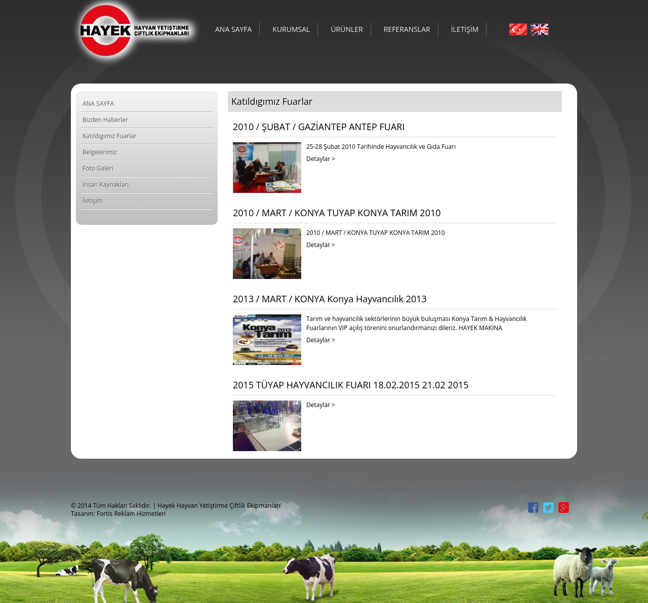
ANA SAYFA (233, 29)
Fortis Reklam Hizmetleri (131, 513)
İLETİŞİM (465, 29)
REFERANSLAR (407, 29)
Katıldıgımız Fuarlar (110, 136)
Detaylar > (320, 158)
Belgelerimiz (100, 152)
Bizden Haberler (105, 119)
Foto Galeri (98, 168)
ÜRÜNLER (346, 29)
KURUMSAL (291, 29)
